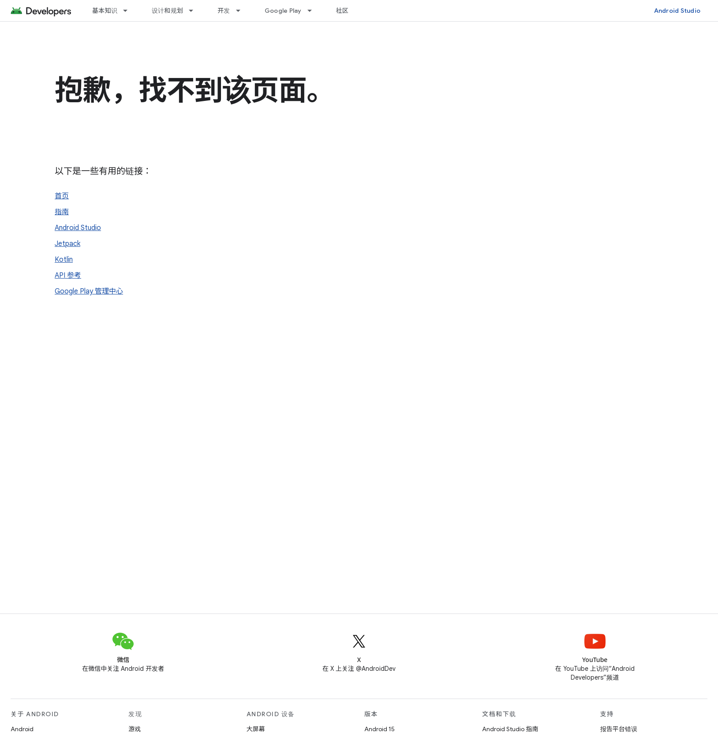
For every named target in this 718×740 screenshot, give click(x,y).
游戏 (134, 729)
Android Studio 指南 (510, 729)
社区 (342, 11)
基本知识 (104, 11)
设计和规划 (167, 11)
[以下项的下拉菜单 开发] (242, 10)
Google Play (283, 11)
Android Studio (677, 11)
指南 (62, 212)
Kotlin (64, 259)
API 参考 (68, 275)
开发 (223, 11)
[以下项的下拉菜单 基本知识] (129, 10)
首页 (62, 196)
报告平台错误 (618, 729)
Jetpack (67, 243)
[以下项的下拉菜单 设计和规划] (195, 10)
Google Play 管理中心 (89, 291)
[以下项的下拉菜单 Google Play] (313, 10)
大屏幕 (256, 729)
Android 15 (379, 729)
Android (22, 729)
